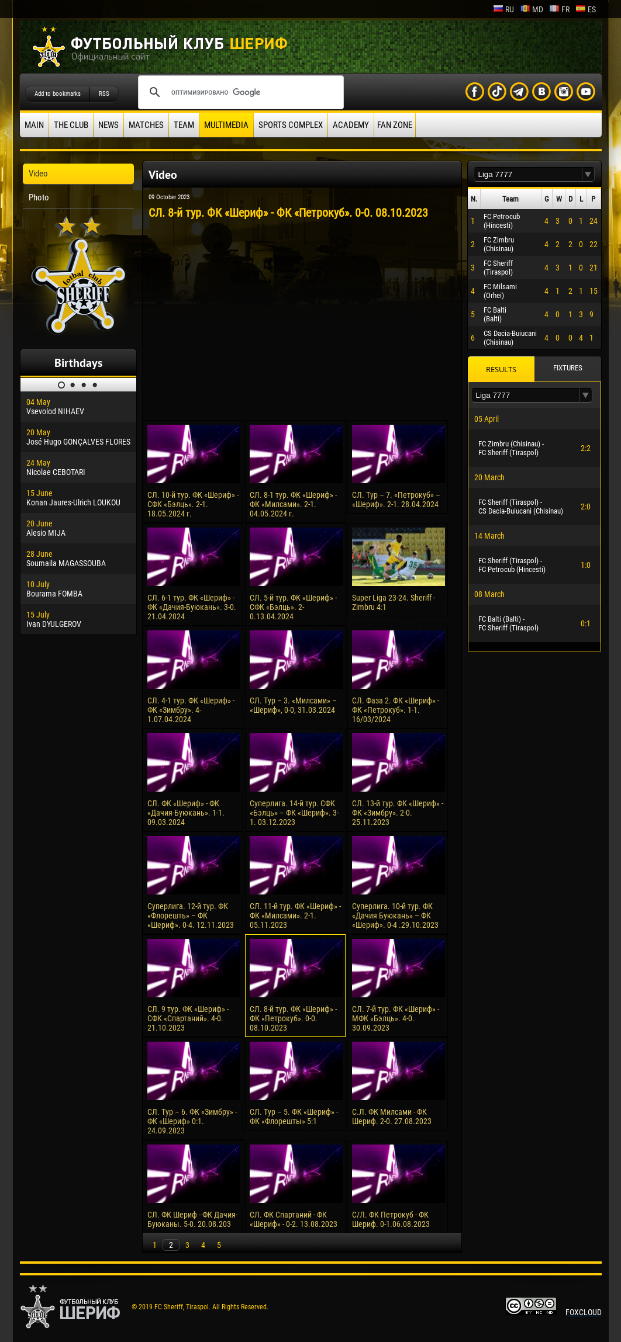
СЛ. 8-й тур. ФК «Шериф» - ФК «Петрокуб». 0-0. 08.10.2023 (293, 1018)
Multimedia (226, 125)
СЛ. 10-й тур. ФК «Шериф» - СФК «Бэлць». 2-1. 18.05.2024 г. (193, 504)
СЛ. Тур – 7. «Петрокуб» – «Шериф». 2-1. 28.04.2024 (396, 499)
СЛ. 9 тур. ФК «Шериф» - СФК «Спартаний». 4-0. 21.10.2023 (188, 1018)
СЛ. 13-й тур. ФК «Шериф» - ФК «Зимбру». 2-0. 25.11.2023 (397, 813)
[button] (588, 174)
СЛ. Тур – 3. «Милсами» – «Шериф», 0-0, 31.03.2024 (293, 705)
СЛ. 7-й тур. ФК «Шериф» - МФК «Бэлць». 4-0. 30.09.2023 (395, 1018)
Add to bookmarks (57, 94)
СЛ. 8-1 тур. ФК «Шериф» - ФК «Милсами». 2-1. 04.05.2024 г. (293, 504)
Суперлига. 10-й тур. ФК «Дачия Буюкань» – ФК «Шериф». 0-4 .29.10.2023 (395, 915)
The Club (71, 125)
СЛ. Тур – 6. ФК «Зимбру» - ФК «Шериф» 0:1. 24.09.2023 (192, 1121)
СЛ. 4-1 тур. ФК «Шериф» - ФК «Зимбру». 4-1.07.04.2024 (190, 710)
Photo (39, 197)
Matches (146, 125)
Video (38, 173)
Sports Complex (290, 125)
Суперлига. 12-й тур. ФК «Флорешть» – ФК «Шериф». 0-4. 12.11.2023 (190, 915)
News (108, 125)
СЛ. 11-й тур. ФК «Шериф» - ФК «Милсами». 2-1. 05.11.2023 (295, 915)
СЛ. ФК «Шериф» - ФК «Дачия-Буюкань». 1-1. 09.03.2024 (186, 813)
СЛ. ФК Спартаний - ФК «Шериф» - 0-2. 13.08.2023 (293, 1219)
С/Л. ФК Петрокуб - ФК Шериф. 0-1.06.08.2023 (391, 1219)
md (531, 9)
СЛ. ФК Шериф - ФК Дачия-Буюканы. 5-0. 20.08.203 (192, 1219)
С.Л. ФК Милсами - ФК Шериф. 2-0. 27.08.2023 (392, 1116)
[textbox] (528, 174)
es (585, 9)
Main (34, 125)
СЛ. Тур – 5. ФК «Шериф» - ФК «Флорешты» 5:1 (294, 1116)
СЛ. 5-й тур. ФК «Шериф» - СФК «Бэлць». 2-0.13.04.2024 (293, 607)
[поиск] (239, 92)
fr (559, 9)
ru (503, 9)
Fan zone (394, 125)
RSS (104, 94)
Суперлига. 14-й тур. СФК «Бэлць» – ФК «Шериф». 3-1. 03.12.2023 (294, 813)
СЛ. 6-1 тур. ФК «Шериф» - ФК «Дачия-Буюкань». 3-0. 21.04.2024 (191, 607)
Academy (351, 125)
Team (184, 125)
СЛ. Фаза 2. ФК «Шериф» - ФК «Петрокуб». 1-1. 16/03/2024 (395, 710)
